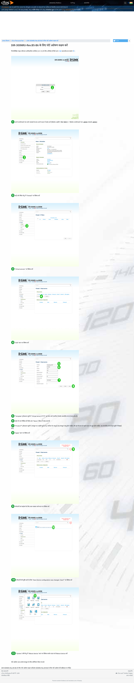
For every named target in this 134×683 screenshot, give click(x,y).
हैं (73, 51)
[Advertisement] (67, 25)
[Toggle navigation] (125, 2)
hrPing (73, 3)
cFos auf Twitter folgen (124, 673)
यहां (60, 51)
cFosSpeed (5, 7)
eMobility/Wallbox (55, 3)
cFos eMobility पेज (68, 10)
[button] (120, 40)
